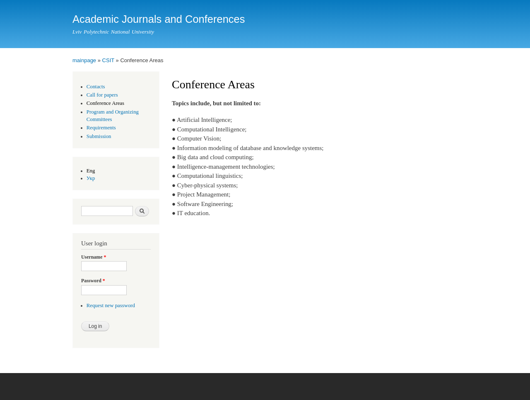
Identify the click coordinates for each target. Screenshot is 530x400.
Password (93, 281)
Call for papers (102, 95)
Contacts (96, 87)
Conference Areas (105, 103)
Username (93, 257)
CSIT (108, 60)
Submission (99, 136)
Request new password (111, 305)
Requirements (101, 128)
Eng (91, 171)
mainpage (84, 60)
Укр (91, 178)
